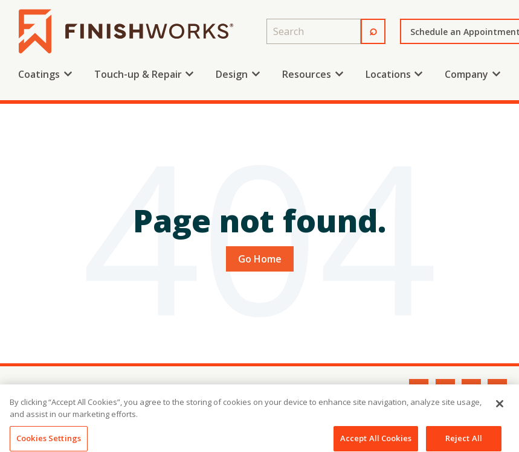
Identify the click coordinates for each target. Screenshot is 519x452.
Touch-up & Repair (138, 74)
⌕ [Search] (373, 30)
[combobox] (313, 31)
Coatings (39, 74)
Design (232, 74)
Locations (388, 74)
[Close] (499, 411)
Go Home (260, 259)
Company (466, 74)
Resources (306, 74)
